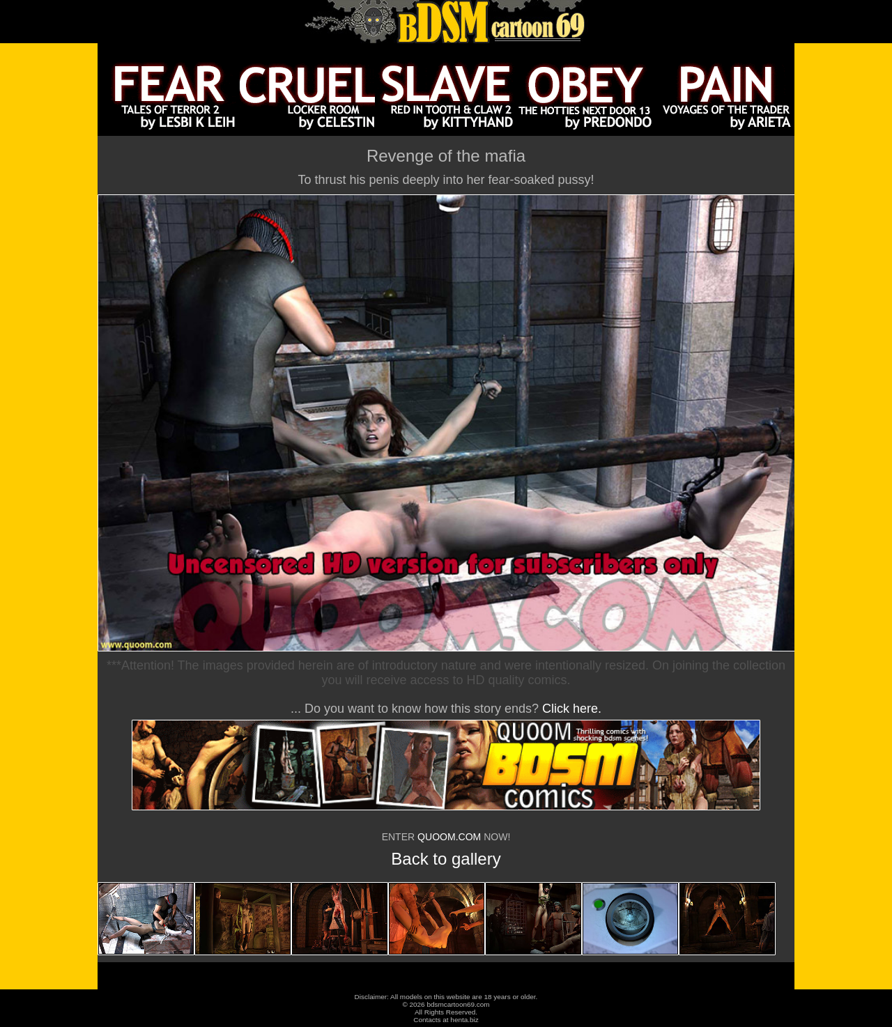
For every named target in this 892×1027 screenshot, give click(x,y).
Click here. (571, 709)
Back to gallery (445, 858)
